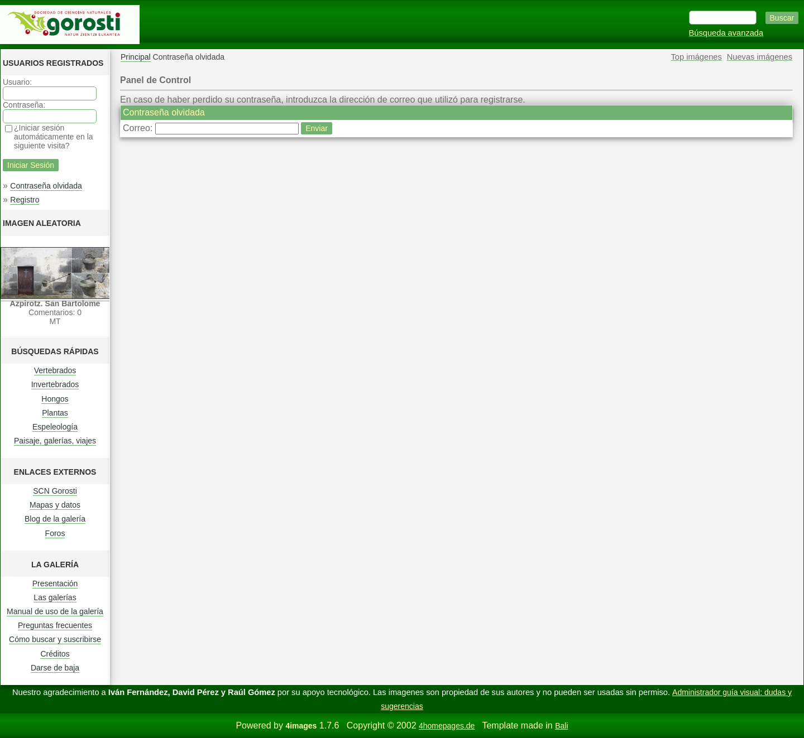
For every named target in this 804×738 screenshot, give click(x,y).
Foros (55, 533)
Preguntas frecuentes (55, 625)
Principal (136, 56)
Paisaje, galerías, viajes (55, 440)
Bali (561, 725)
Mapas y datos (55, 504)
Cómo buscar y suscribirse (55, 639)
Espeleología (55, 426)
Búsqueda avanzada (726, 32)
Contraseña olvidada (46, 185)
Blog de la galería (55, 518)
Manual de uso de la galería (55, 611)
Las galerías (55, 597)
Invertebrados (55, 384)
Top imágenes (696, 56)
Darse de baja (55, 667)
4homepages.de (447, 725)
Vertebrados (55, 370)
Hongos (54, 398)
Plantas (55, 412)
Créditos (54, 653)
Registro (24, 199)
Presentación (55, 583)
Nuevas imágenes (759, 56)
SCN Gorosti (55, 490)
